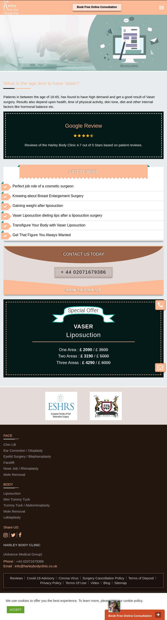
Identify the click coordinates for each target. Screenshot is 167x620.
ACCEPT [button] (16, 609)
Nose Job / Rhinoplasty (20, 468)
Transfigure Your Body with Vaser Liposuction (48, 225)
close (158, 615)
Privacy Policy (50, 583)
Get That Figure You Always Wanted (41, 235)
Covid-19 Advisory (41, 578)
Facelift (8, 462)
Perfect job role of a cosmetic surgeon (43, 186)
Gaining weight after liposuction (37, 206)
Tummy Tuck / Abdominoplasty (26, 505)
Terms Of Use (76, 583)
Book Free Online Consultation (97, 7)
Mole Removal (14, 474)
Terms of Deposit (141, 578)
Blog (106, 583)
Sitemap (120, 583)
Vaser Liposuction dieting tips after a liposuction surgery (57, 215)
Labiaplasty (12, 517)
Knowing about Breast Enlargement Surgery (47, 196)
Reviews (16, 578)
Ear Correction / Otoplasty (23, 450)
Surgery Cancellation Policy (103, 578)
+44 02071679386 (30, 561)
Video (94, 583)
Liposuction (12, 493)
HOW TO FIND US (83, 290)
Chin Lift (9, 444)
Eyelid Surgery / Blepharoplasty (27, 456)
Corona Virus (68, 578)
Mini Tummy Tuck (16, 499)
